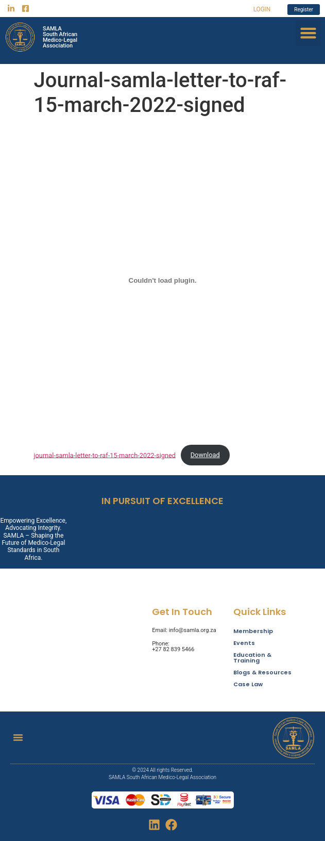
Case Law (248, 684)
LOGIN (261, 9)
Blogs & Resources (262, 672)
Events (244, 643)
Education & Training (252, 658)
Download (205, 455)
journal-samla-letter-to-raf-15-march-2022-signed (105, 455)
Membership (253, 631)
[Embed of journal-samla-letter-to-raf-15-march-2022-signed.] (163, 280)
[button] (308, 33)
